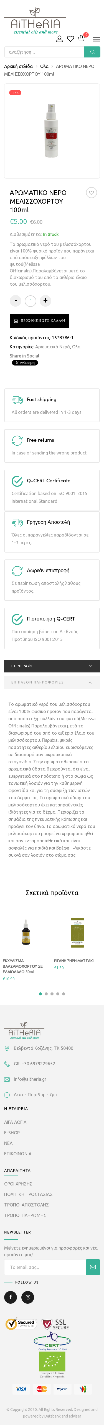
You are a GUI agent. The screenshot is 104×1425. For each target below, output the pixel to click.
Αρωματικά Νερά (52, 346)
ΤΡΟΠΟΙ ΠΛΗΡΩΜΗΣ (25, 1215)
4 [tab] (57, 993)
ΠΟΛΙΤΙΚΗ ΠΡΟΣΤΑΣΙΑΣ (28, 1194)
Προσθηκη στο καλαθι (43, 320)
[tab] (52, 666)
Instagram (27, 1297)
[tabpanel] (26, 946)
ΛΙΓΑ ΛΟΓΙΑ (15, 1122)
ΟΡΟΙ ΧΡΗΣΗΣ (18, 1183)
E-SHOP (12, 1132)
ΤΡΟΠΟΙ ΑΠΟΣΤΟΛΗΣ (26, 1204)
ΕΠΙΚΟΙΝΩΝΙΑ (18, 1153)
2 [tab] (46, 993)
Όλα (44, 66)
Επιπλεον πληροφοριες (37, 682)
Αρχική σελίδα (18, 66)
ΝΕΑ (8, 1143)
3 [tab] (52, 993)
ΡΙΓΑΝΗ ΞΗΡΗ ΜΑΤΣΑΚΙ (73, 961)
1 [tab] (40, 993)
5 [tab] (63, 993)
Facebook (10, 1297)
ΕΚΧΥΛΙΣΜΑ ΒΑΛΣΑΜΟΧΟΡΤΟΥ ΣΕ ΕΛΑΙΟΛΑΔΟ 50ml (23, 966)
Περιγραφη (22, 666)
